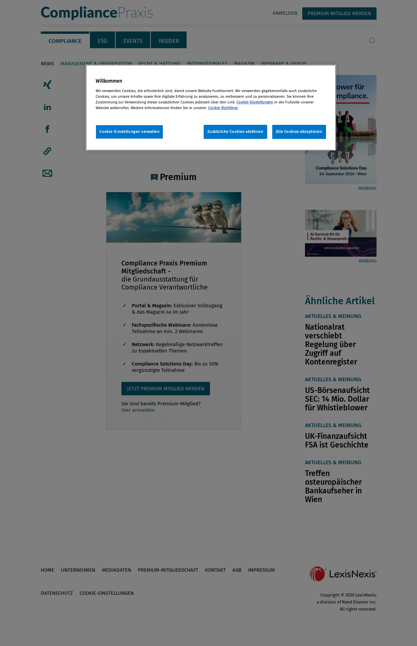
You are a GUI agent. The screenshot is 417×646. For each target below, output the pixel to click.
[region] (211, 108)
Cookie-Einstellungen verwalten (129, 131)
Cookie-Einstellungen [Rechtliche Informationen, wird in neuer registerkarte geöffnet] (254, 102)
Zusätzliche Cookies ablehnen (235, 131)
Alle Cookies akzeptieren (299, 131)
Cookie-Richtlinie (222, 107)
